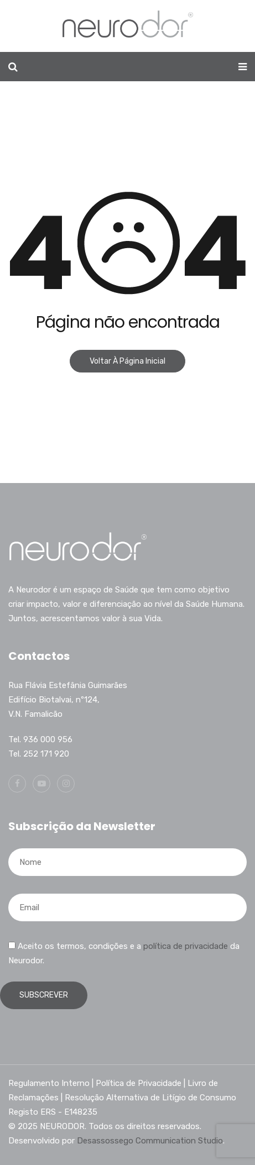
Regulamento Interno (49, 1083)
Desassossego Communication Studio (150, 1141)
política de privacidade (185, 946)
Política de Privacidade (138, 1083)
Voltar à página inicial (127, 361)
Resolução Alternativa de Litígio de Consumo (150, 1098)
